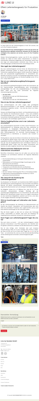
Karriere (2, 363)
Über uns (2, 361)
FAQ (1, 367)
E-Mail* (2, 324)
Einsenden (4, 334)
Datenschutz (3, 377)
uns (31, 231)
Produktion (4, 242)
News (2, 365)
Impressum (3, 373)
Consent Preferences (5, 382)
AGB (2, 375)
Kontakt (2, 359)
